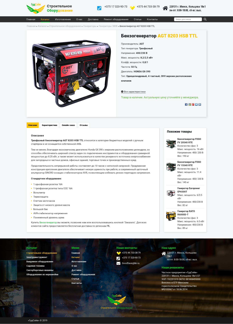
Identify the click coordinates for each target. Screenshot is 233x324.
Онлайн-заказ (68, 125)
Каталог (45, 19)
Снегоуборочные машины (39, 270)
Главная (30, 19)
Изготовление (63, 19)
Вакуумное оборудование (39, 261)
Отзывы (84, 125)
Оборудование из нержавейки (42, 274)
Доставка (93, 19)
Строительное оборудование (41, 252)
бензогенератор (48, 222)
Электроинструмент (36, 257)
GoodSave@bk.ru (130, 263)
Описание (32, 125)
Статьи (137, 19)
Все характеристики (133, 91)
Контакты (152, 19)
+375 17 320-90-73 (115, 6)
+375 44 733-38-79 (148, 6)
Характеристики (49, 125)
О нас (79, 19)
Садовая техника (35, 265)
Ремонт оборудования (116, 19)
